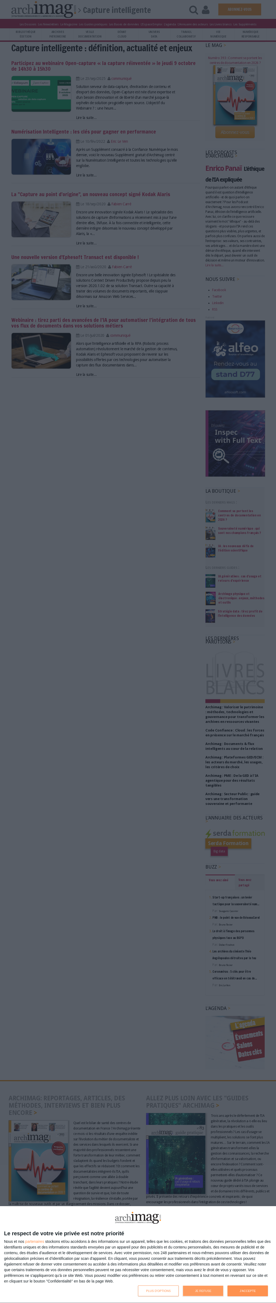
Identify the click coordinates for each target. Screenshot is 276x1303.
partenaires (34, 1241)
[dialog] (138, 1254)
